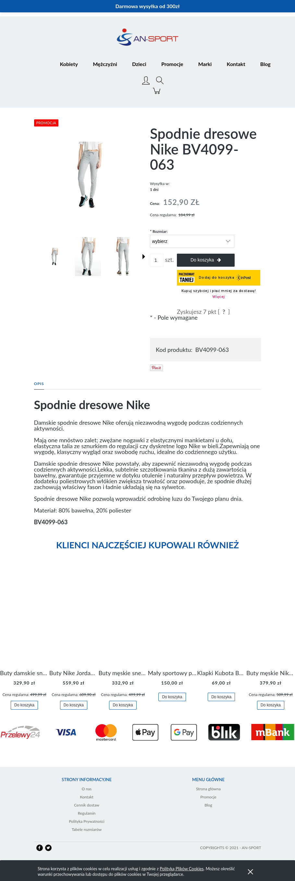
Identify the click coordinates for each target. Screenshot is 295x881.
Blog (208, 805)
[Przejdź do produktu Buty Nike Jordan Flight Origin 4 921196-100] (73, 619)
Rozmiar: (158, 231)
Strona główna (208, 788)
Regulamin (87, 813)
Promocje (208, 796)
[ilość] (157, 260)
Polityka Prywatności (86, 821)
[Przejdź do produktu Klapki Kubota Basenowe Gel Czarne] (221, 619)
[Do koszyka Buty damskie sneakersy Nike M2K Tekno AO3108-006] (24, 705)
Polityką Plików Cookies (181, 868)
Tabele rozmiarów (87, 829)
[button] (143, 256)
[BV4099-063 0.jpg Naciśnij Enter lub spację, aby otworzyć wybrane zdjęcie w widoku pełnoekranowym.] (89, 175)
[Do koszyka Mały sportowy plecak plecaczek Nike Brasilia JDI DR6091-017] (172, 697)
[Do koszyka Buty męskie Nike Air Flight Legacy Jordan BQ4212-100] (270, 705)
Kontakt (86, 796)
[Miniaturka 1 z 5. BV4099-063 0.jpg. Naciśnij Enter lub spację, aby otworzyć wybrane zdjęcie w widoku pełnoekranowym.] (54, 256)
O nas (87, 788)
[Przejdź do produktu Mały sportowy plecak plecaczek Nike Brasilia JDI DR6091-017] (172, 619)
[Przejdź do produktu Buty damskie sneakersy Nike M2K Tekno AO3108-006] (24, 619)
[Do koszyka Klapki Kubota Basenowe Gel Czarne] (221, 697)
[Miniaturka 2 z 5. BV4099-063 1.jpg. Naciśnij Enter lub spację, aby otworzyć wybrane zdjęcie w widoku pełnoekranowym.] (88, 256)
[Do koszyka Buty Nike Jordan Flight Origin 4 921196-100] (73, 705)
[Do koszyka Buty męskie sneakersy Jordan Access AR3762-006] (122, 705)
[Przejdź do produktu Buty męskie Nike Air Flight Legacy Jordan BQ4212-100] (270, 619)
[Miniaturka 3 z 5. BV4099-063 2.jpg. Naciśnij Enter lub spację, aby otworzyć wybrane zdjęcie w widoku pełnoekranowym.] (123, 256)
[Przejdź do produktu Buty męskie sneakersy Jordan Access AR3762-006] (123, 619)
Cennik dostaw (86, 805)
